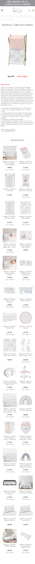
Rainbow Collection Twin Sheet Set (26, 519)
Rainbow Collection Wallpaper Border (10, 464)
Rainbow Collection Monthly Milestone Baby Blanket (26, 245)
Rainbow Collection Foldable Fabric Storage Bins (26, 273)
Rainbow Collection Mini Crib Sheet (10, 217)
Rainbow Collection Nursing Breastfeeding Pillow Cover (10, 382)
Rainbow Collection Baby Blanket (26, 217)
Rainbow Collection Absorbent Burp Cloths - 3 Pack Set (10, 437)
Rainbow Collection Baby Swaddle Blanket (10, 273)
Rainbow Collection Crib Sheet (10, 189)
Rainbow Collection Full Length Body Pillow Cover (26, 546)
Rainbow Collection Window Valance (26, 299)
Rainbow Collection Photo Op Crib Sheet (25, 189)
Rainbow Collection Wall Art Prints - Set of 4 (25, 355)
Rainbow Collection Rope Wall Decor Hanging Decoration (25, 465)
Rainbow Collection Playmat (26, 327)
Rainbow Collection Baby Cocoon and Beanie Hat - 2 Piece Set (9, 245)
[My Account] (29, 10)
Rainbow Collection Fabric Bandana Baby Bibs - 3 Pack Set (26, 437)
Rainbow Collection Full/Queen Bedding (25, 491)
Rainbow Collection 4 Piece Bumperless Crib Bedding (9, 163)
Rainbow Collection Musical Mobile (26, 382)
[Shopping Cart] (33, 10)
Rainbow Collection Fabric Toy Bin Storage (10, 300)
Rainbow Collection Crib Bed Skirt (10, 327)
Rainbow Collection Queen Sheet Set (10, 519)
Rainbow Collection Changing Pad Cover (25, 162)
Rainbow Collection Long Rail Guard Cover (10, 492)
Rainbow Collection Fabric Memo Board (9, 354)
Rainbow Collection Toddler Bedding (10, 545)
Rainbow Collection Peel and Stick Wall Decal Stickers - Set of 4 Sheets (10, 410)
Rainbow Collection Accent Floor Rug (26, 409)
